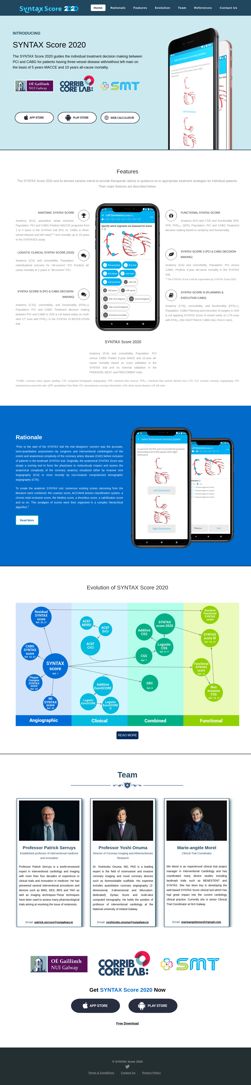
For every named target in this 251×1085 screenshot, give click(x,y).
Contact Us (228, 7)
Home (98, 7)
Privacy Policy (151, 1072)
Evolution (162, 7)
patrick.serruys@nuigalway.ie (54, 922)
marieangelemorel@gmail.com (201, 922)
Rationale (118, 7)
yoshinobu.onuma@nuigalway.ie (127, 922)
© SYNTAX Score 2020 (127, 1061)
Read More (27, 520)
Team (182, 7)
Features (140, 7)
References (203, 7)
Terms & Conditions (101, 1072)
